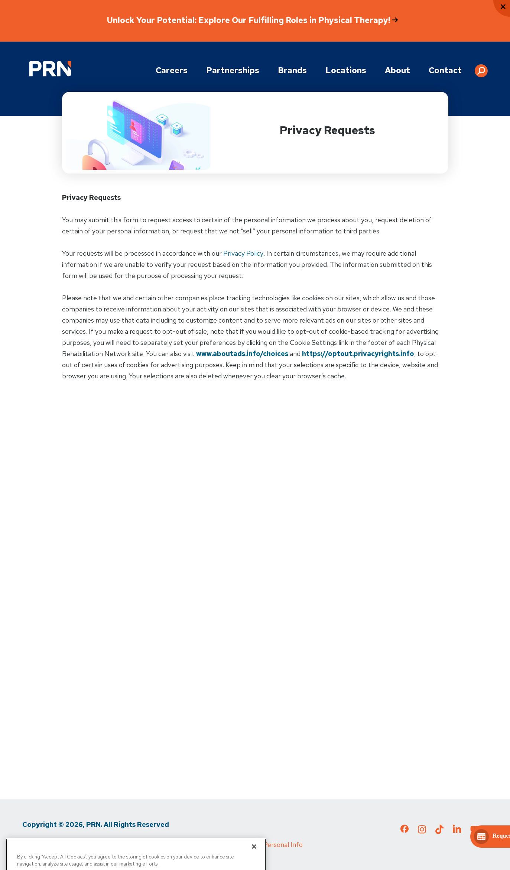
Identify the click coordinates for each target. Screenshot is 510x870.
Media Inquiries (143, 844)
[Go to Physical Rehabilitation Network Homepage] (50, 69)
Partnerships (232, 70)
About (397, 70)
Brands (292, 70)
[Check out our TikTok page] (439, 831)
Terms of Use (92, 844)
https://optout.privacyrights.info (358, 353)
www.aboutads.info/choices (242, 353)
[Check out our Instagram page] (422, 831)
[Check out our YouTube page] (474, 830)
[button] (481, 68)
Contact (445, 70)
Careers (172, 70)
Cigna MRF (191, 844)
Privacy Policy (243, 253)
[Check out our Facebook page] (404, 830)
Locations (345, 70)
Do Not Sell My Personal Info (260, 844)
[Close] (254, 861)
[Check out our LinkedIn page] (457, 831)
